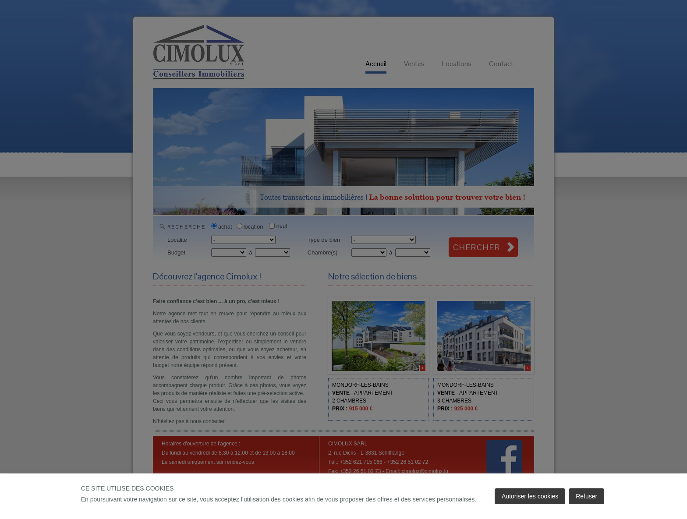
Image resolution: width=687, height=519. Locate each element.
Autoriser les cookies (530, 496)
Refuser (586, 496)
